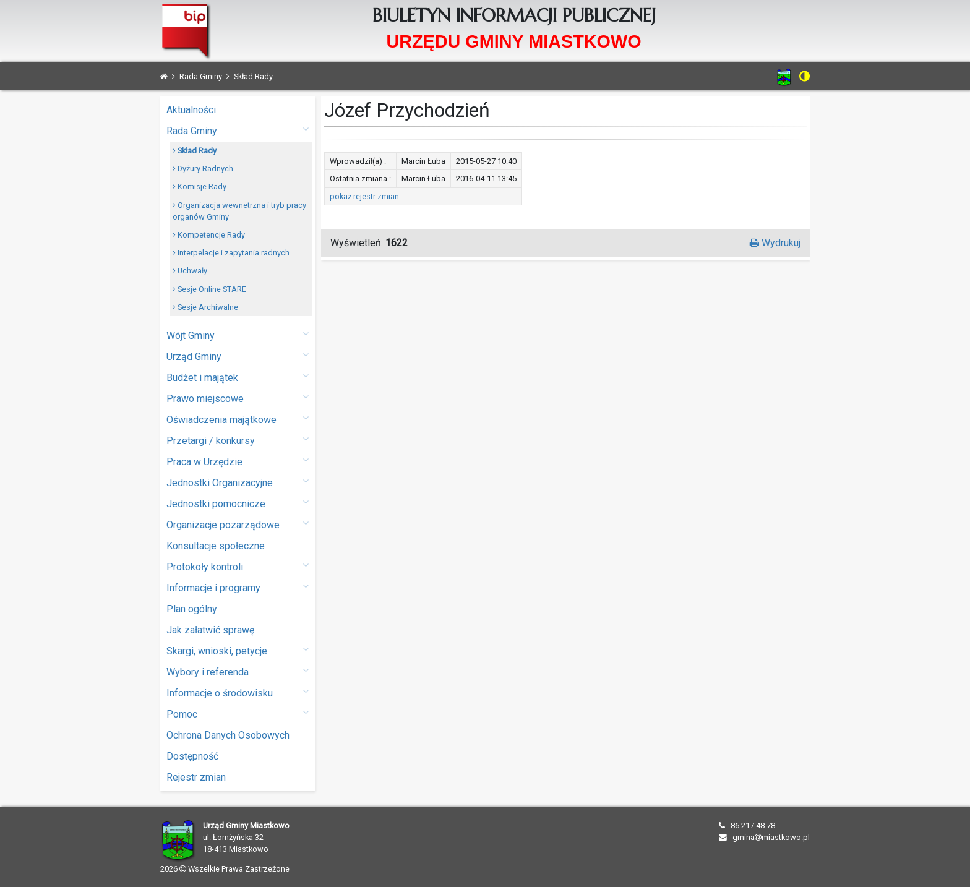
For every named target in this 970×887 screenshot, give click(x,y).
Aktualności (191, 110)
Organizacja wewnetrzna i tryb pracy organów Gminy (239, 210)
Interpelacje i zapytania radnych (231, 252)
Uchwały (190, 270)
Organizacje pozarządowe (237, 524)
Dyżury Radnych (203, 168)
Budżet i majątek (237, 377)
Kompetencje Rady (209, 234)
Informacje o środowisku (237, 692)
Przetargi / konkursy (237, 440)
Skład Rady (195, 150)
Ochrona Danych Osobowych (228, 735)
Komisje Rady (199, 186)
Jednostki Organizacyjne (237, 482)
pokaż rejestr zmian (364, 196)
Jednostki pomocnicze (237, 503)
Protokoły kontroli (237, 566)
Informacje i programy (237, 587)
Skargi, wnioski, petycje (237, 650)
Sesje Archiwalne (205, 307)
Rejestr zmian (196, 777)
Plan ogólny (191, 609)
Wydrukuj (775, 243)
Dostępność (192, 756)
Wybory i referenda (237, 671)
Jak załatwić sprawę (210, 630)
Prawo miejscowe (237, 398)
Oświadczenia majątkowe (237, 419)
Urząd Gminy (237, 355)
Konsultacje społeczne (215, 546)
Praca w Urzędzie (237, 461)
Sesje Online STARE (209, 289)
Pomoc (237, 713)
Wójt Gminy (237, 334)
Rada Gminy (237, 130)
